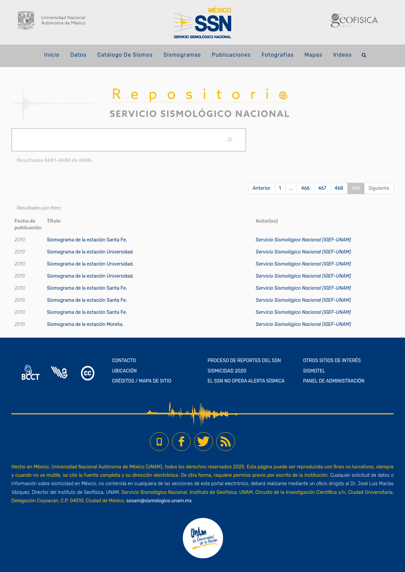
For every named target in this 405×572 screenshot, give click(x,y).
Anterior (261, 188)
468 (339, 188)
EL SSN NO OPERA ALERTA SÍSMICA (246, 381)
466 (305, 188)
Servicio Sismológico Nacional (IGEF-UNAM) (303, 240)
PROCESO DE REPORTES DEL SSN (244, 360)
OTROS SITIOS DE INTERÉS (332, 360)
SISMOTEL (314, 371)
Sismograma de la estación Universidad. (90, 252)
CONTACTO (124, 360)
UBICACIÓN (124, 371)
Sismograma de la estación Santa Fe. (87, 240)
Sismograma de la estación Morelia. (85, 324)
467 (322, 188)
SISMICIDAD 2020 (227, 371)
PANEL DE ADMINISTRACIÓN (333, 381)
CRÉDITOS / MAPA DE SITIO (141, 381)
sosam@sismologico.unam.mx (159, 501)
